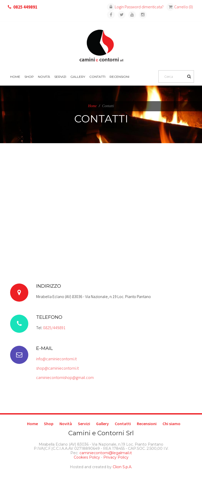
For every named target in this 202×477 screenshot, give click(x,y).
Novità (44, 77)
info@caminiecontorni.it (56, 358)
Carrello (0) (179, 6)
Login (115, 6)
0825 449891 (25, 7)
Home (15, 77)
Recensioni (119, 77)
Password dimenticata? (144, 6)
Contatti (97, 77)
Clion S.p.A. (122, 467)
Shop (29, 77)
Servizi (60, 77)
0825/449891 (54, 327)
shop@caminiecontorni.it (57, 368)
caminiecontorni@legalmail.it (105, 453)
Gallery (77, 77)
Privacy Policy (116, 457)
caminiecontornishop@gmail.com (65, 377)
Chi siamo (171, 423)
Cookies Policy (87, 457)
